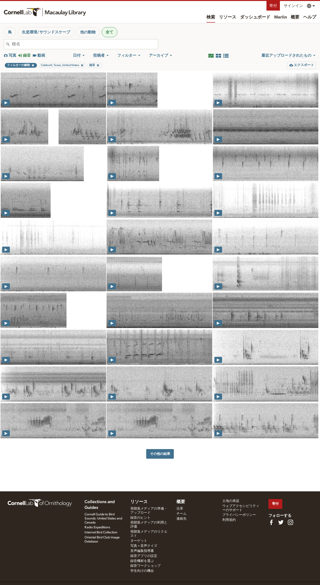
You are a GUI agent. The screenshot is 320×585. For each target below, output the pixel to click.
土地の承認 (230, 501)
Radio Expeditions (97, 527)
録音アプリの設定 (143, 556)
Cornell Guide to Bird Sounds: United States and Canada (103, 518)
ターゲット (138, 540)
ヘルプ (309, 17)
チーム (181, 513)
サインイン (293, 6)
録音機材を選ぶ (142, 561)
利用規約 (229, 520)
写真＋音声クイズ (143, 546)
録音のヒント (140, 517)
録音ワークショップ (145, 565)
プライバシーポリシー (239, 515)
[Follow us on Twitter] (281, 522)
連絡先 (181, 518)
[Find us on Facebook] (271, 522)
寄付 (273, 6)
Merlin (280, 17)
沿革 (179, 508)
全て (109, 32)
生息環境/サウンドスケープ (46, 32)
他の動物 (88, 32)
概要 (295, 17)
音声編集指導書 (142, 551)
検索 (210, 17)
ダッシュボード (255, 17)
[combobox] (85, 44)
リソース (227, 17)
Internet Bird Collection (101, 532)
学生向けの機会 (142, 571)
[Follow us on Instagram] (290, 522)
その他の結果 (160, 454)
